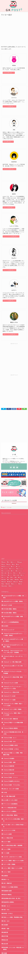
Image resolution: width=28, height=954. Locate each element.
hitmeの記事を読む (7, 46)
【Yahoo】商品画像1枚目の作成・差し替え (14, 707)
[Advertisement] (14, 333)
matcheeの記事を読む (8, 143)
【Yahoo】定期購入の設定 (14, 719)
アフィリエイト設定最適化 (14, 778)
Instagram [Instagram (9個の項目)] (20, 536)
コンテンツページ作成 (14, 804)
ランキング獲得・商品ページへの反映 (14, 834)
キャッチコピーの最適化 (14, 785)
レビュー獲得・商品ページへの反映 (14, 842)
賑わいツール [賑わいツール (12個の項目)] (14, 558)
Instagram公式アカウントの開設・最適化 (14, 571)
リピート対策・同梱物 (14, 838)
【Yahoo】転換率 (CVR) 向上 (14, 755)
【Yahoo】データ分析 (14, 670)
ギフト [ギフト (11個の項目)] (13, 545)
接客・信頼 (14, 902)
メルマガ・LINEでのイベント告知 (14, 831)
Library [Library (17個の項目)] (4, 538)
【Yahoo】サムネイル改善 (14, 657)
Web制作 (14, 600)
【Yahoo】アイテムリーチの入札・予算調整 (14, 646)
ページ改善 (14, 827)
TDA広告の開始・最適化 (14, 587)
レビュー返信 (14, 846)
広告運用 (14, 899)
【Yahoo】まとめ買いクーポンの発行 (14, 641)
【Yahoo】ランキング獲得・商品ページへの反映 (14, 678)
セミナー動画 (14, 816)
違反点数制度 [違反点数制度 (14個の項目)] (5, 560)
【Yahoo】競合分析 (14, 744)
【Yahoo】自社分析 (14, 747)
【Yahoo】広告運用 (14, 732)
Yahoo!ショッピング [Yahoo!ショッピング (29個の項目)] (6, 540)
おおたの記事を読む (8, 181)
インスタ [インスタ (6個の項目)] (18, 540)
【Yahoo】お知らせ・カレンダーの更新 (14, 631)
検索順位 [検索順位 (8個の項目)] (17, 553)
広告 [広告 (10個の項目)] (20, 551)
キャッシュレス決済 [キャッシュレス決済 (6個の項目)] (6, 545)
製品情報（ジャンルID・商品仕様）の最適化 (14, 922)
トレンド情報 (14, 823)
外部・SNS (14, 884)
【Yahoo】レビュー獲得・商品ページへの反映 (14, 688)
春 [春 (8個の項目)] (8, 553)
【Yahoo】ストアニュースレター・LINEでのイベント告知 (14, 661)
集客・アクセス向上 (14, 942)
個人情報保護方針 (10, 950)
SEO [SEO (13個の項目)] (14, 538)
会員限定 (14, 850)
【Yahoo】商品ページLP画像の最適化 (14, 697)
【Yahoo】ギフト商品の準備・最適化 (14, 652)
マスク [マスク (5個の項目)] (23, 549)
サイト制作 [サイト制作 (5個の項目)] (4, 547)
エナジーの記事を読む (8, 274)
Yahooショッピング (14, 604)
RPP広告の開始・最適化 (14, 583)
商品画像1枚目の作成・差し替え (14, 872)
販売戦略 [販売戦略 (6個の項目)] (8, 558)
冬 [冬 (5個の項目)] (8, 551)
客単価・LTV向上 (14, 887)
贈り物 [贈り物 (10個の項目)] (21, 558)
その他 (14, 766)
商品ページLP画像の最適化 (14, 861)
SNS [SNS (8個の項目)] (18, 538)
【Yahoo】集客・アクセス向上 (14, 759)
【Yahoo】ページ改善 (14, 674)
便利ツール (14, 853)
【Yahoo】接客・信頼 (14, 736)
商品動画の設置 (14, 865)
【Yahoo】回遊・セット (14, 712)
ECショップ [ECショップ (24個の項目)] (14, 536)
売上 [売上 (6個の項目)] (12, 551)
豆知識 (14, 927)
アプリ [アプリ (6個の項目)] (13, 540)
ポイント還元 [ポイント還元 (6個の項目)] (17, 549)
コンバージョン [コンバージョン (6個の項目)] (19, 545)
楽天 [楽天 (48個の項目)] (22, 553)
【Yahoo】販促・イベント (14, 751)
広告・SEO (14, 895)
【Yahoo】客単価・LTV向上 (14, 723)
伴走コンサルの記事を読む (9, 308)
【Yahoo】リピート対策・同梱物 (14, 683)
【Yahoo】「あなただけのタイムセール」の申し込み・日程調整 (14, 625)
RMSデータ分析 (14, 579)
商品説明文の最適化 (14, 876)
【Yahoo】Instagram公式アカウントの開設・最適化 (14, 608)
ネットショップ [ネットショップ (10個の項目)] (23, 547)
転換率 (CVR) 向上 (14, 935)
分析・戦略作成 (14, 857)
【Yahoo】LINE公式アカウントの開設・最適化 (14, 614)
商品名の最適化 (14, 868)
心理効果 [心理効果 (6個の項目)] (4, 553)
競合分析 (14, 914)
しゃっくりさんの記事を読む (10, 210)
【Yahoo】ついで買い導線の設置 (14, 636)
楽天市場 (14, 910)
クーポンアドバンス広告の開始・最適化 (14, 794)
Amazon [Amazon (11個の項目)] (4, 536)
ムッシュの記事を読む (8, 80)
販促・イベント (14, 931)
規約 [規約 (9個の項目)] (3, 558)
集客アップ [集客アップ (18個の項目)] (12, 560)
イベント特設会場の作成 (14, 782)
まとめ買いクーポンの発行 (14, 774)
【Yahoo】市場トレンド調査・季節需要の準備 (14, 728)
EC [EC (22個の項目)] (8, 536)
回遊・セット (14, 880)
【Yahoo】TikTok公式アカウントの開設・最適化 (14, 620)
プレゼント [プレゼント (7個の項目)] (4, 549)
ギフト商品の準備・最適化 (14, 789)
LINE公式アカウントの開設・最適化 (14, 575)
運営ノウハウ (14, 938)
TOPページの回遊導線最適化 (14, 596)
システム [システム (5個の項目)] (10, 547)
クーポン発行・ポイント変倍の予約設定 (14, 799)
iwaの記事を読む (7, 115)
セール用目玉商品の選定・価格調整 (14, 819)
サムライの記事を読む (8, 244)
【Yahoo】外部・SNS (14, 715)
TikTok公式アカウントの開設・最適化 (14, 591)
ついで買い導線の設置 (14, 770)
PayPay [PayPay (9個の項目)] (9, 538)
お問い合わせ (18, 950)
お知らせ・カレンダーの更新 (14, 763)
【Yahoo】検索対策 (14, 740)
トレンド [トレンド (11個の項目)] (16, 547)
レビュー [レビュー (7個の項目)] (4, 551)
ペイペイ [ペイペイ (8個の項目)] (10, 549)
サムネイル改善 (14, 808)
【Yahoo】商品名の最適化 (14, 702)
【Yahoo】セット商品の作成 (14, 666)
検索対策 (14, 906)
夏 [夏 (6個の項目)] (16, 551)
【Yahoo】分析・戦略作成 (14, 693)
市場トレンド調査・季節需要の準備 (14, 891)
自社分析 (14, 918)
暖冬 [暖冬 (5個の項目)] (12, 553)
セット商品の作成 (14, 812)
